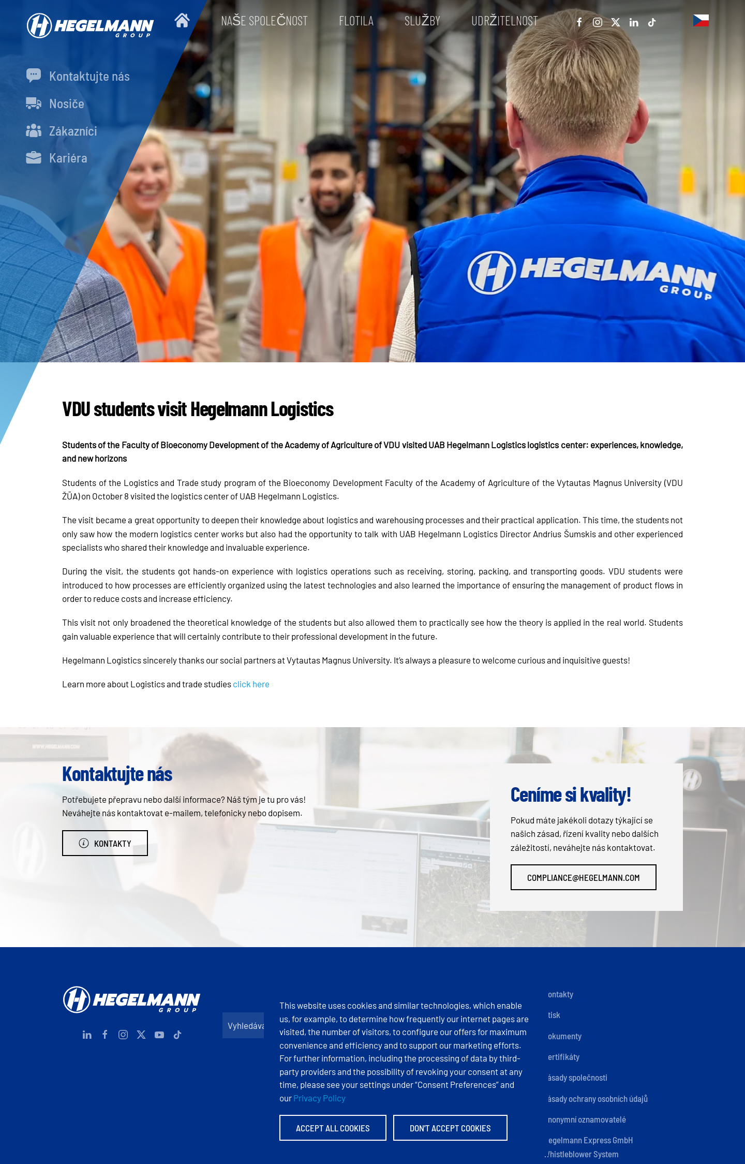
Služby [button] (422, 20)
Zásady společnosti (575, 1077)
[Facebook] (579, 20)
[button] (701, 20)
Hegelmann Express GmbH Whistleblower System (588, 1146)
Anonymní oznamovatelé (584, 1119)
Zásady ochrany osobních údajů (595, 1098)
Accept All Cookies (333, 1128)
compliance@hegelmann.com (583, 877)
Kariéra (56, 157)
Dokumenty (562, 1035)
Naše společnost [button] (264, 20)
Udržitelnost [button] (504, 20)
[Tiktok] (652, 20)
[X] (615, 20)
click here (251, 684)
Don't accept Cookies (450, 1128)
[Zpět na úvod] (88, 20)
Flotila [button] (356, 20)
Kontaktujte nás (78, 75)
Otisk (551, 1014)
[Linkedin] (634, 20)
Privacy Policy (319, 1098)
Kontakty (105, 843)
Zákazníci (61, 130)
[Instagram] (597, 20)
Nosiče (55, 103)
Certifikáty (561, 1056)
